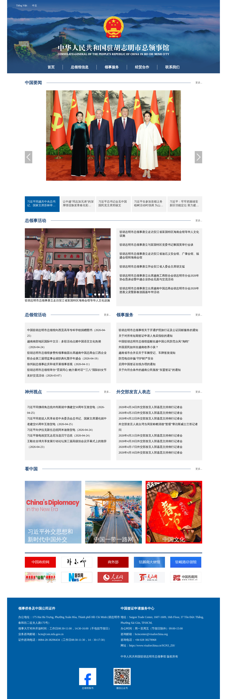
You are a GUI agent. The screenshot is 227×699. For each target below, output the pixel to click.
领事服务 (112, 67)
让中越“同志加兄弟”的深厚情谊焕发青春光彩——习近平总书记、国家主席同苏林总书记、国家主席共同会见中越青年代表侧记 (78, 203)
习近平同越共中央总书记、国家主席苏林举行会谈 (41, 203)
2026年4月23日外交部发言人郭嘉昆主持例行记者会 (150, 412)
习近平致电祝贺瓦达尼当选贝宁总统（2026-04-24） (59, 435)
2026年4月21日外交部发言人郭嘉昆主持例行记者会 (150, 435)
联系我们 (172, 67)
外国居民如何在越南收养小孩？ (138, 347)
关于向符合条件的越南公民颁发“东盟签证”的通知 (150, 369)
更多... (198, 82)
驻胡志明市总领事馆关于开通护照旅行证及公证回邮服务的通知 (158, 330)
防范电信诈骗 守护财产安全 (136, 358)
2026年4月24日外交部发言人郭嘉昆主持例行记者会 (150, 407)
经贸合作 (142, 67)
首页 (51, 67)
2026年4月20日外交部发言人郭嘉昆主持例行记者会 (150, 441)
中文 (34, 5)
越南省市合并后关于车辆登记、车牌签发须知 (147, 352)
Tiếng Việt (21, 5)
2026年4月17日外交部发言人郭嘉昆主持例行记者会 (150, 446)
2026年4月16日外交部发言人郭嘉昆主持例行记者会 (150, 452)
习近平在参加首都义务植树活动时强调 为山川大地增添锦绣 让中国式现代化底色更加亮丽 (148, 203)
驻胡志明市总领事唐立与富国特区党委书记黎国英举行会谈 (156, 244)
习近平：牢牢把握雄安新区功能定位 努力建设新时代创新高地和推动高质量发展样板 (184, 203)
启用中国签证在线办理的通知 (137, 364)
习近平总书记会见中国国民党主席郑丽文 (112, 203)
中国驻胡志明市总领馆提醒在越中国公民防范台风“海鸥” (154, 341)
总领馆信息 (79, 67)
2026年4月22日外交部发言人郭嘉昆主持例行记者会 (150, 418)
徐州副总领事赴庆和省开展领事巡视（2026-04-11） (59, 364)
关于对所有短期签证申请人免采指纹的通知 (146, 335)
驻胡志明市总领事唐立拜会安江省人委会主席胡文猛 (152, 266)
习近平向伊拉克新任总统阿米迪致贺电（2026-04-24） (60, 429)
